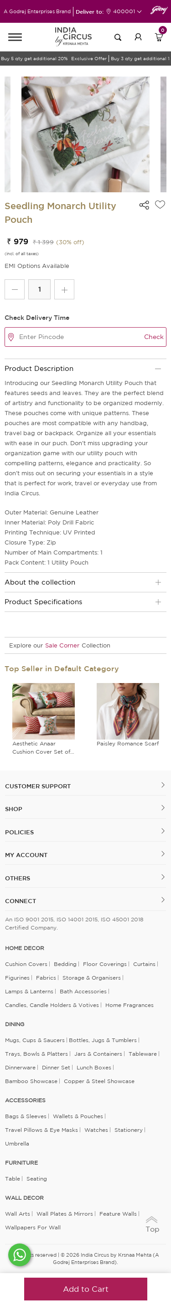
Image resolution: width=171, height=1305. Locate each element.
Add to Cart (86, 1288)
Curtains (144, 963)
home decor (24, 948)
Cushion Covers (26, 963)
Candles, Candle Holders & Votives (52, 1004)
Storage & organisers (91, 977)
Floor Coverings (105, 963)
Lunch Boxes (94, 1067)
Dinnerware (20, 1067)
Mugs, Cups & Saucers (35, 1040)
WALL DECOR (24, 1198)
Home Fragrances (129, 1004)
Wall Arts (17, 1213)
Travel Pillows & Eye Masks (41, 1129)
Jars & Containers (98, 1053)
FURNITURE (21, 1163)
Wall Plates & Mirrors (64, 1213)
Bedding (65, 963)
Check (154, 336)
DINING (14, 1024)
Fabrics (46, 977)
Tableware (143, 1053)
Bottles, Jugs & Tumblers (103, 1040)
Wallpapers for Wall (33, 1227)
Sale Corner (62, 645)
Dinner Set (56, 1067)
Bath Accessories (83, 991)
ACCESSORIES (25, 1100)
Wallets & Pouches (78, 1116)
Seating (36, 1178)
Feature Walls (118, 1213)
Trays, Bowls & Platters (36, 1053)
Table (12, 1178)
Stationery (128, 1129)
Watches (96, 1129)
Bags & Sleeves (26, 1116)
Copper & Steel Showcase (99, 1081)
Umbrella (17, 1143)
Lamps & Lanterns (29, 991)
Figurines (17, 977)
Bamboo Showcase (31, 1081)
